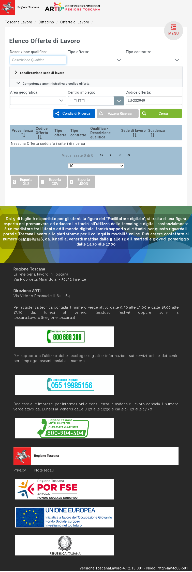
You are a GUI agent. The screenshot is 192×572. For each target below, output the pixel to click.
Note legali (44, 470)
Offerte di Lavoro (75, 22)
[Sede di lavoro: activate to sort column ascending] (133, 132)
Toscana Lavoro (19, 22)
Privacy (19, 470)
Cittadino (46, 22)
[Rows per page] (96, 165)
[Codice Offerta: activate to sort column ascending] (44, 132)
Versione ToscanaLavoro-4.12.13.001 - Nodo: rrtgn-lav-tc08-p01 (134, 568)
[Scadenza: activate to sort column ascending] (157, 132)
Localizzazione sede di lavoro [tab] (39, 72)
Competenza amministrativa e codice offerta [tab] (53, 83)
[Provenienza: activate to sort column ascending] (22, 132)
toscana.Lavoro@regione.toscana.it (44, 318)
